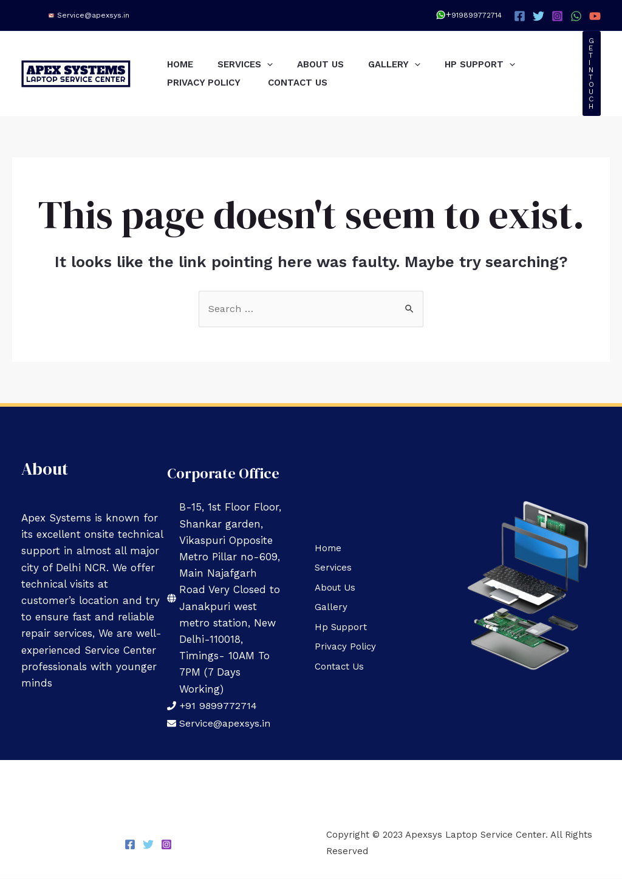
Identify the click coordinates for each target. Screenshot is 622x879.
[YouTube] (595, 16)
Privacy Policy (208, 82)
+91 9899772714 (219, 706)
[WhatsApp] (576, 16)
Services (254, 64)
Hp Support (507, 64)
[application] (276, 64)
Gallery (415, 64)
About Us (335, 64)
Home (183, 64)
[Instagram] (557, 16)
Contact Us (307, 82)
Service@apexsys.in (93, 15)
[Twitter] (538, 16)
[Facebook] (519, 16)
